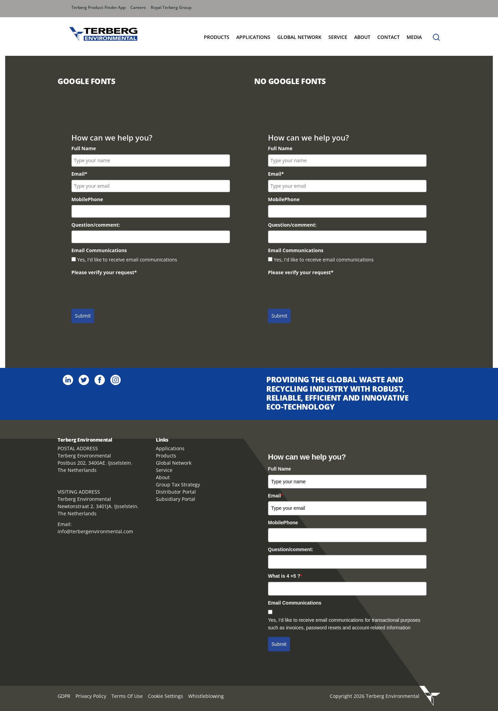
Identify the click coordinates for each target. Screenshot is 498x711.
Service (337, 37)
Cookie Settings (165, 696)
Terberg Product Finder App (98, 7)
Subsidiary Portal (175, 499)
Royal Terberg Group (171, 7)
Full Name (83, 148)
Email (275, 495)
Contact (388, 37)
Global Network (173, 463)
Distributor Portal (176, 491)
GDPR (64, 696)
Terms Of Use (127, 696)
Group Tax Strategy (178, 484)
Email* (79, 174)
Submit (83, 315)
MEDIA (414, 37)
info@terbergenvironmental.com (95, 531)
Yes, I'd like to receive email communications (127, 259)
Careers (138, 7)
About (362, 37)
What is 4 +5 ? (285, 576)
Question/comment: (95, 224)
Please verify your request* (104, 272)
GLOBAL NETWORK (299, 37)
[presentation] (123, 291)
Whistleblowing (206, 696)
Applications (253, 37)
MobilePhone (87, 199)
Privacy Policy (91, 696)
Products (216, 37)
